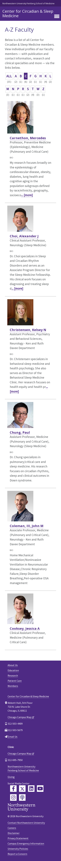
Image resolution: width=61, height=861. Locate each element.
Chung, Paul (20, 432)
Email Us (12, 736)
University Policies (18, 848)
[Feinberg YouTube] (40, 788)
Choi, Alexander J (24, 236)
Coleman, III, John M (26, 526)
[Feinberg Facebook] (13, 788)
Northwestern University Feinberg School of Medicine (28, 3)
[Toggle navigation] (56, 16)
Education (13, 670)
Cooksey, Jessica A (25, 628)
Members (13, 686)
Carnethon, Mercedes (28, 138)
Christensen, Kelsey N (28, 330)
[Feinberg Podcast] (22, 797)
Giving (11, 776)
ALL (9, 76)
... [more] (27, 195)
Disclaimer (14, 833)
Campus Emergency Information (26, 843)
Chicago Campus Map (19, 717)
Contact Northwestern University (26, 822)
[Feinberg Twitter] (22, 788)
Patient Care (15, 680)
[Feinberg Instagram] (13, 797)
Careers (12, 827)
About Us (13, 665)
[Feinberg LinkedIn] (31, 788)
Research (13, 675)
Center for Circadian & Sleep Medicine (27, 13)
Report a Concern (17, 853)
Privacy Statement (18, 838)
